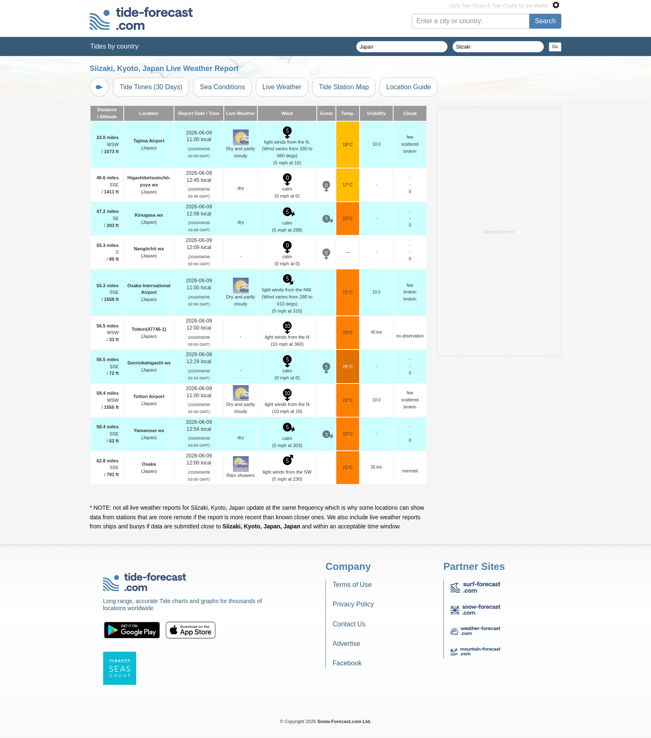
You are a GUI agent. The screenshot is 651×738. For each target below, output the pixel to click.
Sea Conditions (222, 86)
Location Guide (408, 86)
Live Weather (281, 86)
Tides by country (114, 46)
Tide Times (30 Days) (151, 86)
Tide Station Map (344, 86)
